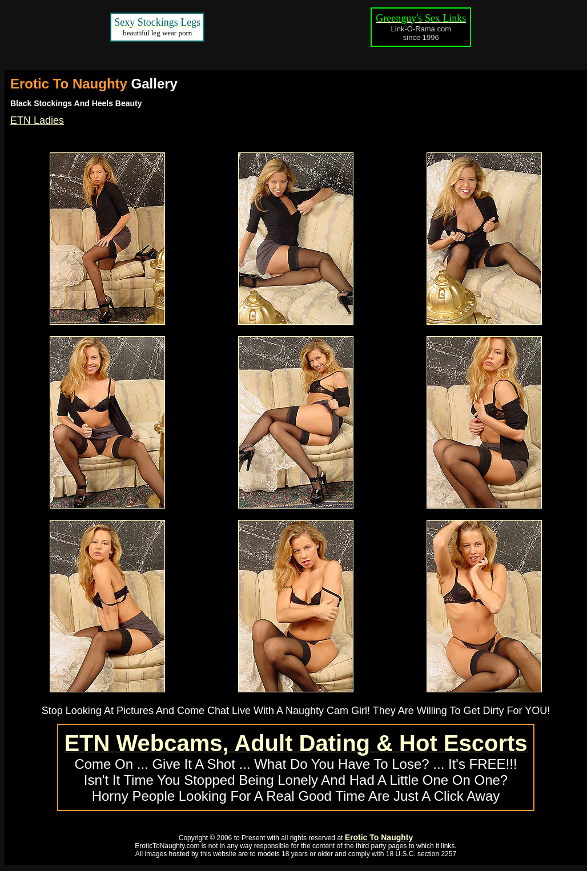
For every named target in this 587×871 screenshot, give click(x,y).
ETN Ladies (37, 120)
